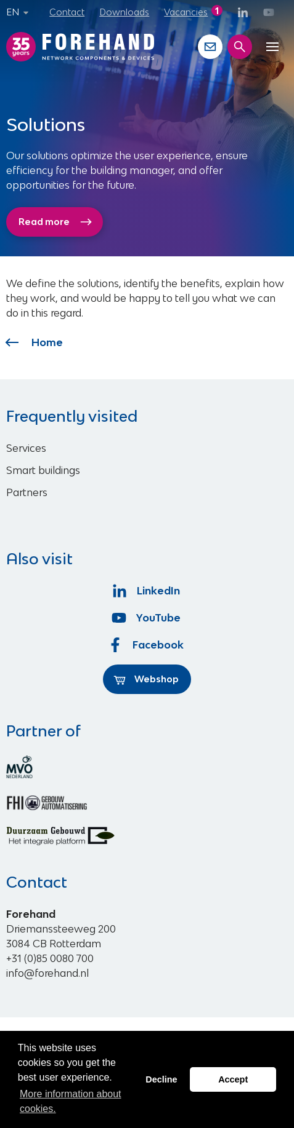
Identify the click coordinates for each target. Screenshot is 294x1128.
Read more (55, 222)
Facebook (147, 644)
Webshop (146, 679)
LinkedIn (147, 590)
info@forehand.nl (47, 973)
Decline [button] (161, 1079)
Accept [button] (233, 1079)
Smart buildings (43, 470)
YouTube (147, 617)
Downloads (124, 12)
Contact (66, 12)
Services (26, 448)
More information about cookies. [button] (70, 1101)
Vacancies (186, 12)
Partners (26, 492)
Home (34, 342)
